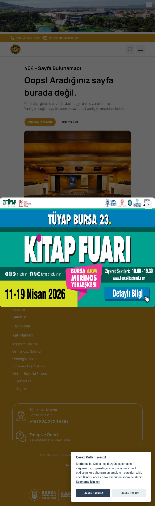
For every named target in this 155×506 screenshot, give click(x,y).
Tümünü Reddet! (129, 492)
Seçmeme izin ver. (88, 482)
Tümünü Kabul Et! (92, 492)
